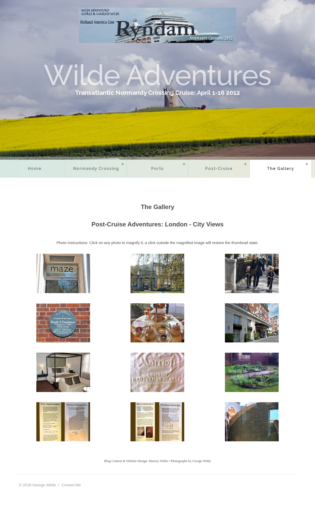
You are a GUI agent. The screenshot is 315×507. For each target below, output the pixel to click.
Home (34, 168)
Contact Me (71, 485)
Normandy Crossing (96, 168)
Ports (157, 168)
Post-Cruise (219, 168)
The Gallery (280, 168)
